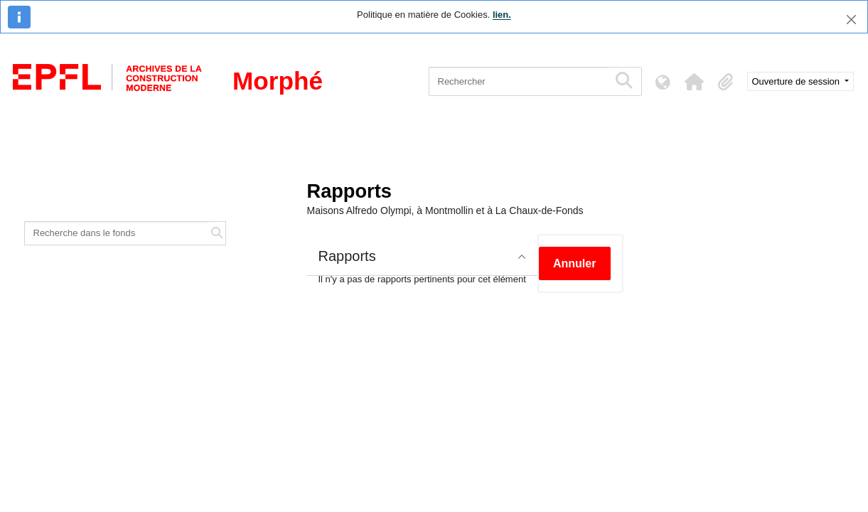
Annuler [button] (574, 263)
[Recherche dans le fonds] (117, 233)
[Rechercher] (519, 81)
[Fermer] (851, 19)
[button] (694, 82)
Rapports (347, 256)
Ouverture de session (797, 81)
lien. (502, 14)
